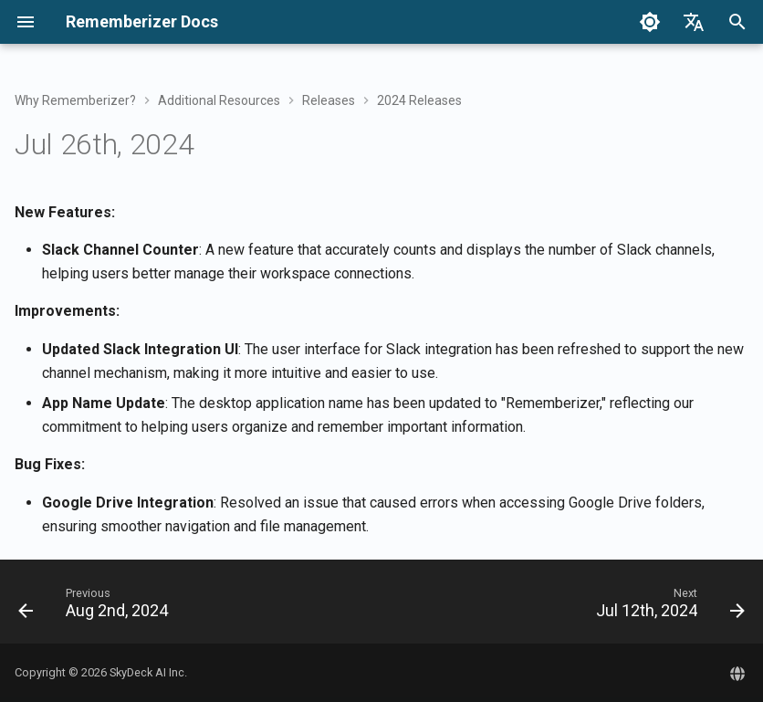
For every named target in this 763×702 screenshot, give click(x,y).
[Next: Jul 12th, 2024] (666, 607)
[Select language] (693, 22)
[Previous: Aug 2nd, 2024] (97, 607)
